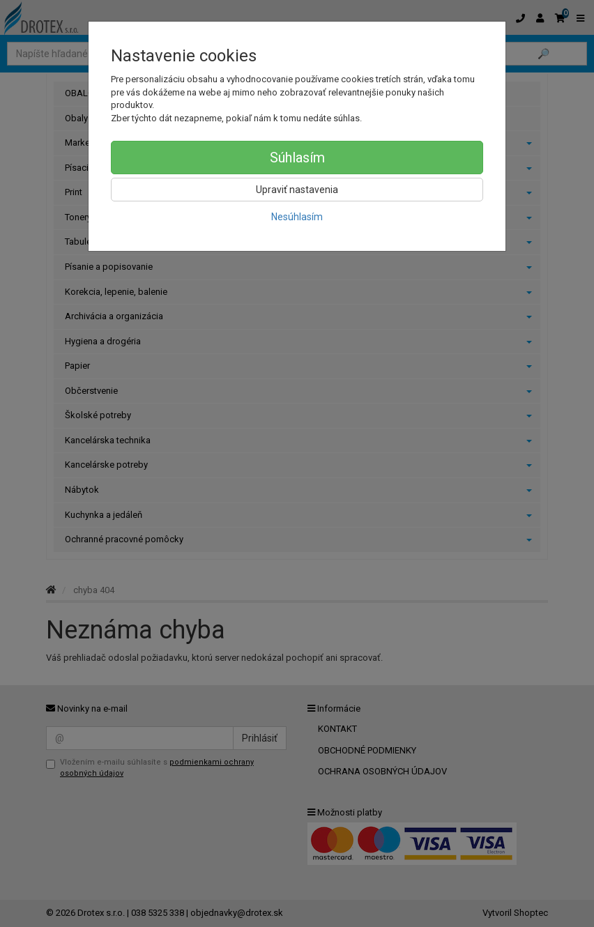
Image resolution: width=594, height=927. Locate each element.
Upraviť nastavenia (297, 189)
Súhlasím (297, 157)
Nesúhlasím (297, 216)
